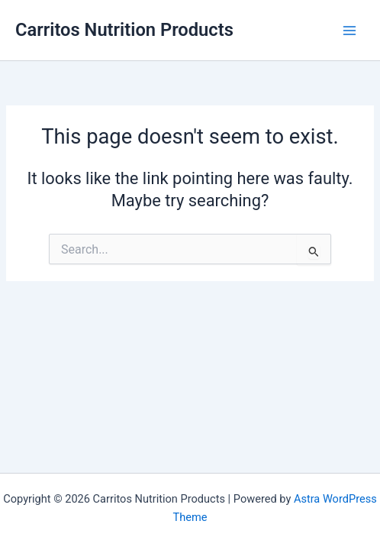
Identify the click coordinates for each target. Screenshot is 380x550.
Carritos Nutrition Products (124, 29)
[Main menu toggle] (349, 30)
